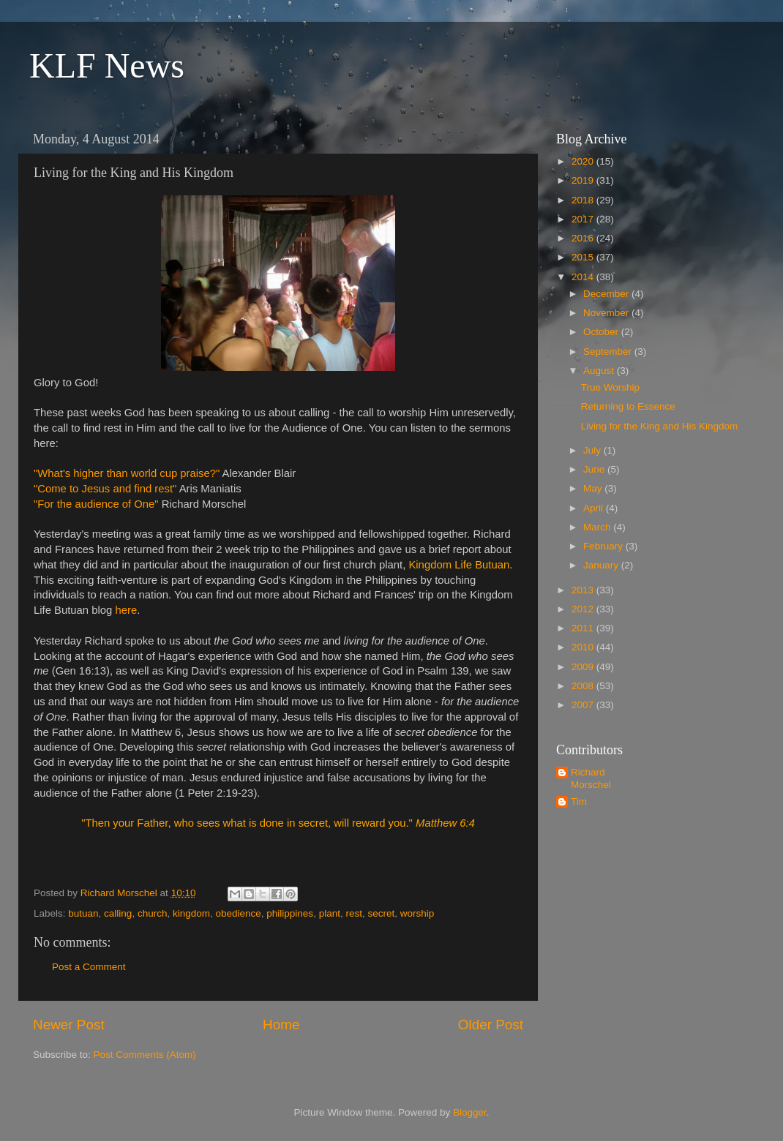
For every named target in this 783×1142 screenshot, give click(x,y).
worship (417, 913)
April (594, 508)
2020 (584, 161)
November (607, 312)
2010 (584, 647)
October (602, 331)
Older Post (490, 1024)
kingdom (191, 913)
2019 (584, 180)
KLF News (106, 65)
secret (380, 913)
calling (118, 913)
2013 (584, 590)
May (593, 488)
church (153, 913)
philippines (289, 913)
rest (353, 913)
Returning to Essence (628, 406)
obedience (238, 913)
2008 (584, 685)
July (593, 450)
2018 (584, 200)
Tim (579, 801)
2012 (584, 609)
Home (281, 1024)
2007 (584, 704)
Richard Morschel (591, 778)
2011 (584, 628)
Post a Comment (89, 966)
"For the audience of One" (96, 504)
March (598, 527)
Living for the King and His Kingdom (659, 426)
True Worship (610, 387)
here (126, 610)
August (600, 370)
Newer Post (69, 1024)
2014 (584, 276)
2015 (584, 257)
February (604, 546)
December (607, 293)
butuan (83, 913)
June (595, 469)
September (608, 351)
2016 (584, 238)
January (602, 565)
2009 (584, 666)
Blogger (470, 1112)
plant (329, 913)
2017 (584, 219)
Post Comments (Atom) (145, 1054)
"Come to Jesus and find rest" (105, 489)
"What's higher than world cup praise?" (128, 473)
